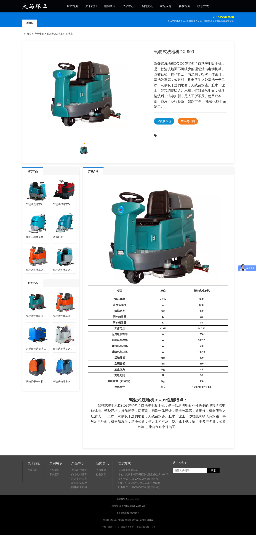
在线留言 (184, 6)
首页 (29, 34)
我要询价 (164, 121)
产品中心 (128, 6)
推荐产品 (33, 171)
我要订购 (188, 121)
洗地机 (206, 290)
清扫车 (135, 520)
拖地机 (128, 520)
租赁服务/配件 (79, 483)
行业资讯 (101, 474)
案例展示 (109, 6)
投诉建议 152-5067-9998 (128, 499)
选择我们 (33, 470)
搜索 (213, 470)
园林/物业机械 (79, 487)
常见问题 (165, 6)
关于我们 (91, 6)
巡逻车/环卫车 (79, 478)
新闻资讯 (147, 6)
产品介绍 (93, 171)
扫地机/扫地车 (79, 474)
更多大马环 (121, 513)
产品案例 (54, 470)
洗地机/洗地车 (55, 34)
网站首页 (72, 6)
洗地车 (29, 23)
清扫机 (143, 520)
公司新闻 (101, 470)
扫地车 (121, 520)
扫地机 (106, 520)
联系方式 (203, 6)
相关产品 (33, 283)
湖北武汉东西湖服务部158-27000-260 (128, 506)
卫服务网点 (134, 513)
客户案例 (54, 474)
